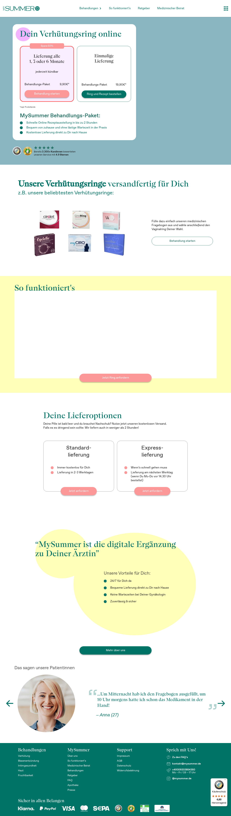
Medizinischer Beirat (170, 8)
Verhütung (24, 756)
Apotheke (72, 785)
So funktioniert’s (120, 8)
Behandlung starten (182, 241)
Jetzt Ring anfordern (115, 378)
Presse (71, 790)
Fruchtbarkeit (25, 775)
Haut (20, 770)
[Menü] (225, 780)
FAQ (70, 780)
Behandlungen (88, 8)
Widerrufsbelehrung (128, 770)
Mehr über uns (115, 650)
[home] (21, 8)
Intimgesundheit (27, 765)
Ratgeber (144, 8)
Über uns (72, 756)
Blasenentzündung (28, 760)
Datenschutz (124, 765)
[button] (90, 8)
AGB (119, 760)
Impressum (123, 756)
